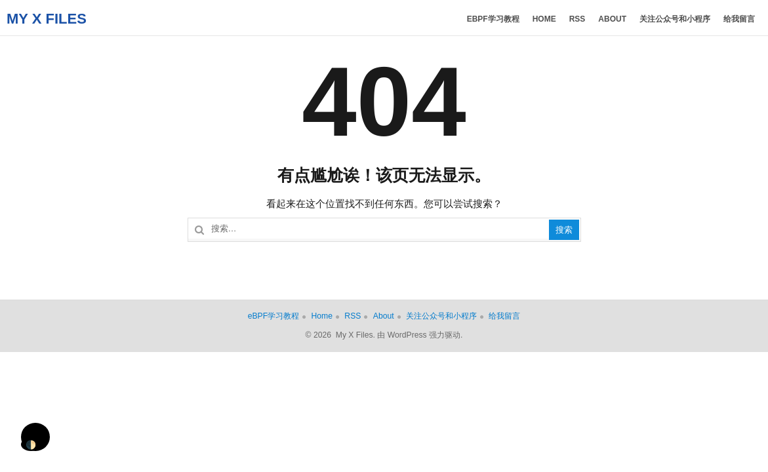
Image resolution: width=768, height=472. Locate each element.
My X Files (47, 18)
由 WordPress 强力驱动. (419, 335)
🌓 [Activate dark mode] (31, 445)
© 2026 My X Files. (340, 335)
